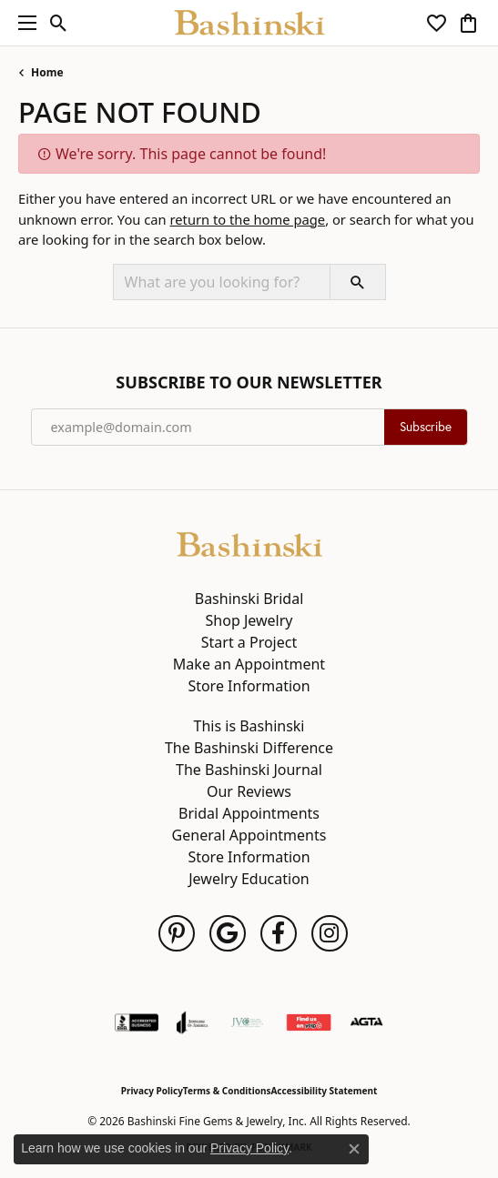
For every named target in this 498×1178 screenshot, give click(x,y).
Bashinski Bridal (249, 599)
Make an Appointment (249, 664)
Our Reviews (249, 791)
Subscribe (426, 426)
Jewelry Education (248, 879)
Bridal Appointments (249, 813)
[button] (58, 23)
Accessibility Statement (323, 1090)
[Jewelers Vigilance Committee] (247, 1022)
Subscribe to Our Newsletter (248, 383)
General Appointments (249, 835)
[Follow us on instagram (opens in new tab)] (329, 933)
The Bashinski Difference (249, 748)
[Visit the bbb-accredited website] (136, 1022)
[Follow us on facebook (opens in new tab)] (278, 933)
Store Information (249, 686)
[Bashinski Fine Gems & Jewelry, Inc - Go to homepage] (249, 543)
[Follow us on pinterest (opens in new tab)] (176, 933)
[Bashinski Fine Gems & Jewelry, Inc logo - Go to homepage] (249, 23)
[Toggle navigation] (23, 23)
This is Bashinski (249, 726)
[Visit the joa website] (192, 1022)
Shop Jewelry (249, 620)
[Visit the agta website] (366, 1022)
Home (47, 72)
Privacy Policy (152, 1090)
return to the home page (247, 219)
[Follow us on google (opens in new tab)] (227, 933)
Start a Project (249, 642)
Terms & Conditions (227, 1090)
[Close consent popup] (354, 1148)
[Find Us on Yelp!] (308, 1022)
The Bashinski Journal (249, 770)
